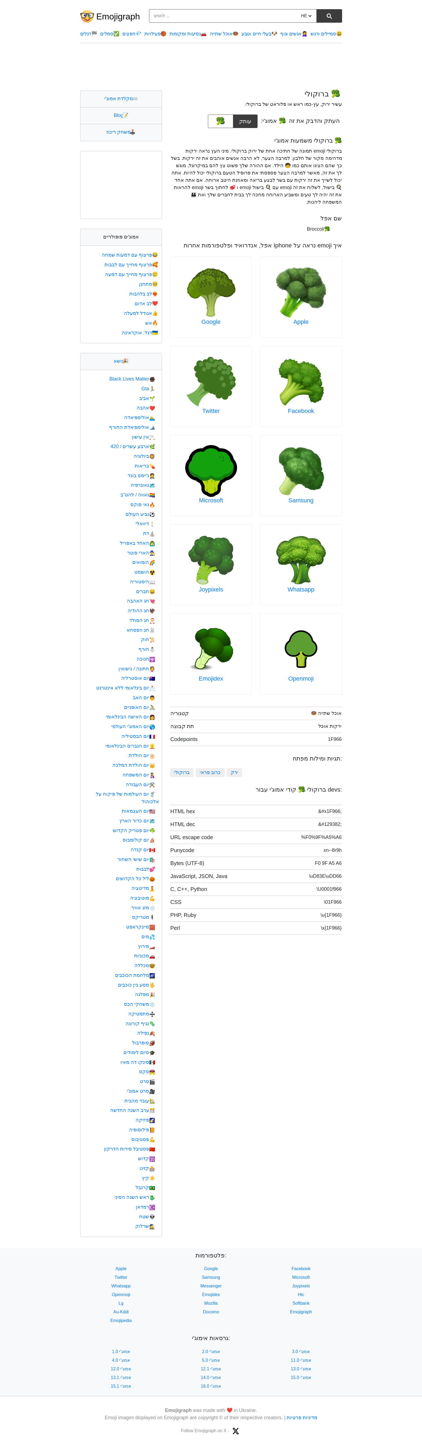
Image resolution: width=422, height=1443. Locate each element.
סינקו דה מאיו (137, 1062)
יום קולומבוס (139, 840)
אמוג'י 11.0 (301, 1360)
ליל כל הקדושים (135, 878)
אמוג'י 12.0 (121, 1369)
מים (148, 936)
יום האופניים (139, 707)
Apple (301, 321)
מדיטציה (143, 888)
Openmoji (301, 678)
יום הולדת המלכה (133, 765)
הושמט (144, 572)
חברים (145, 591)
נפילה (146, 1033)
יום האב (144, 697)
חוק (148, 639)
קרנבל (145, 1187)
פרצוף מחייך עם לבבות (131, 264)
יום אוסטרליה (138, 678)
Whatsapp (301, 589)
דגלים (88, 33)
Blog (121, 115)
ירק (234, 772)
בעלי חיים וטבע (259, 33)
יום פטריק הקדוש (134, 830)
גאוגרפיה (143, 485)
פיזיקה (145, 1120)
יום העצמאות (138, 811)
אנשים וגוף (294, 33)
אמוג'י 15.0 (301, 1377)
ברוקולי (182, 772)
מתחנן (149, 284)
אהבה (146, 408)
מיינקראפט (140, 927)
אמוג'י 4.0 (121, 1360)
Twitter (211, 411)
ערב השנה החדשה (132, 1110)
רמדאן (145, 1207)
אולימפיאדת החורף (132, 427)
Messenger (211, 1286)
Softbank (300, 1303)
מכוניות (144, 955)
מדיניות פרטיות (302, 1417)
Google (211, 321)
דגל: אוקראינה (140, 332)
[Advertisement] (211, 67)
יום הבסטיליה (138, 736)
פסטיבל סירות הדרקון (129, 1149)
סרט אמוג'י (141, 1091)
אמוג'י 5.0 (211, 1360)
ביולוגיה (144, 456)
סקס (147, 1071)
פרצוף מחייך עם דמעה (132, 274)
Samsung (300, 500)
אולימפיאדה (139, 417)
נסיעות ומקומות (188, 33)
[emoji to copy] (220, 121)
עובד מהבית (139, 1101)
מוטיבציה (142, 898)
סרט (147, 1081)
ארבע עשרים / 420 (132, 446)
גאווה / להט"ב (137, 494)
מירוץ (146, 946)
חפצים (131, 33)
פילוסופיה (142, 1129)
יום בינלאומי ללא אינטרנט (125, 688)
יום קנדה (143, 849)
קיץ (148, 1178)
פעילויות (155, 33)
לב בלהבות (144, 294)
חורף (147, 649)
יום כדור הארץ (137, 820)
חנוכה (146, 659)
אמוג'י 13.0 (301, 1369)
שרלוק (145, 1226)
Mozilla (211, 1303)
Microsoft (211, 500)
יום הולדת (142, 755)
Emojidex (211, 678)
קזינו (147, 1168)
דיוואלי (145, 523)
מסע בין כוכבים (136, 985)
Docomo (211, 1312)
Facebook (301, 411)
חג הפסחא (141, 630)
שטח (147, 1216)
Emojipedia (121, 1320)
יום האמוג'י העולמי (133, 726)
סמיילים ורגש (326, 33)
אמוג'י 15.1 (121, 1386)
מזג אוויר (143, 907)
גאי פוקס (142, 504)
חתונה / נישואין (137, 668)
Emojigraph (118, 16)
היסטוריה (142, 581)
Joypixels (211, 589)
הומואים (143, 562)
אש (152, 323)
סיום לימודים (139, 1052)
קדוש (146, 1158)
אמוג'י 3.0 (301, 1351)
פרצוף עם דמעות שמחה (130, 255)
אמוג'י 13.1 (121, 1377)
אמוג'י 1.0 (121, 1351)
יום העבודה (140, 784)
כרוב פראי (210, 772)
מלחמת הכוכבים (135, 975)
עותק (245, 119)
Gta (148, 388)
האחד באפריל (137, 543)
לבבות (145, 869)
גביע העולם (140, 514)
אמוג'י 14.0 (211, 1377)
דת (149, 533)
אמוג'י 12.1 (211, 1369)
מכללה (144, 965)
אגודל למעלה (141, 313)
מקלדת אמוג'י (120, 98)
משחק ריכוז (121, 132)
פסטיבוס (143, 1139)
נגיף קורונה (140, 1023)
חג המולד (142, 620)
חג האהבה (141, 601)
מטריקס (143, 917)
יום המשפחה (139, 775)
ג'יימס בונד (141, 475)
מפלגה (145, 994)
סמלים (109, 33)
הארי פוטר (141, 553)
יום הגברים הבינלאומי (130, 746)
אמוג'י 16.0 (211, 1386)
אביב (147, 398)
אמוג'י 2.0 (211, 1351)
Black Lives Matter (132, 379)
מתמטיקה (141, 1014)
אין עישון (143, 437)
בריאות (145, 466)
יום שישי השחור (136, 859)
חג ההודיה (141, 610)
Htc (301, 1294)
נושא (121, 361)
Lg (121, 1303)
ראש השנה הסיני (134, 1197)
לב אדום (147, 303)
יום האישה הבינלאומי (130, 716)
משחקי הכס (139, 1004)
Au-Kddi (121, 1312)
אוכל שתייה (224, 33)
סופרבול (143, 1042)
